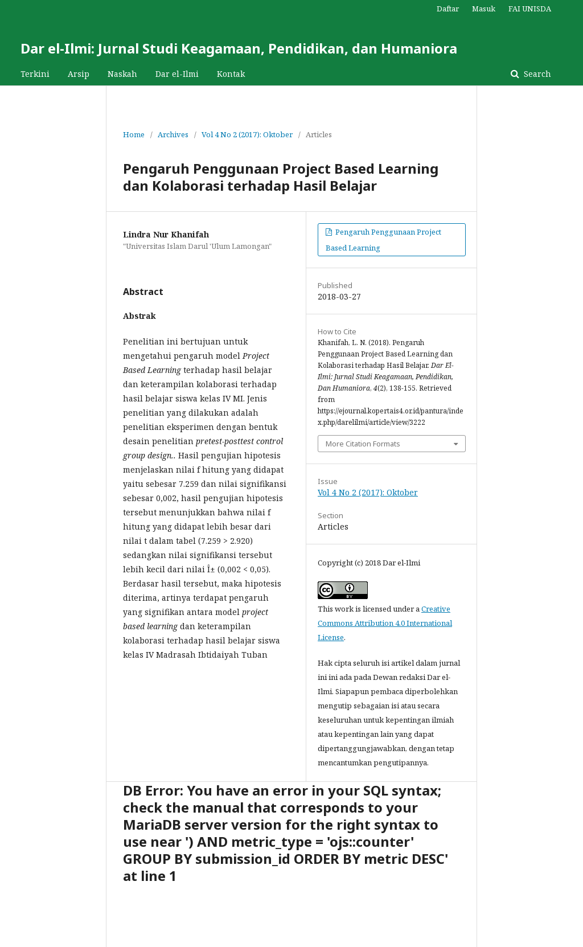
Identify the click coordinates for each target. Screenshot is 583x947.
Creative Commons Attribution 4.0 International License (385, 623)
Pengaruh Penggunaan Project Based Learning (383, 240)
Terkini (35, 73)
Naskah (122, 73)
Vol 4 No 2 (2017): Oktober (247, 134)
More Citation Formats (363, 443)
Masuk (483, 8)
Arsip (78, 73)
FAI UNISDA (529, 8)
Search (536, 73)
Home (134, 134)
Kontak (231, 73)
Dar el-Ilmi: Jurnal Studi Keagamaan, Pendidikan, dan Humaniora (238, 48)
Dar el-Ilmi (177, 73)
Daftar (448, 8)
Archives (173, 134)
